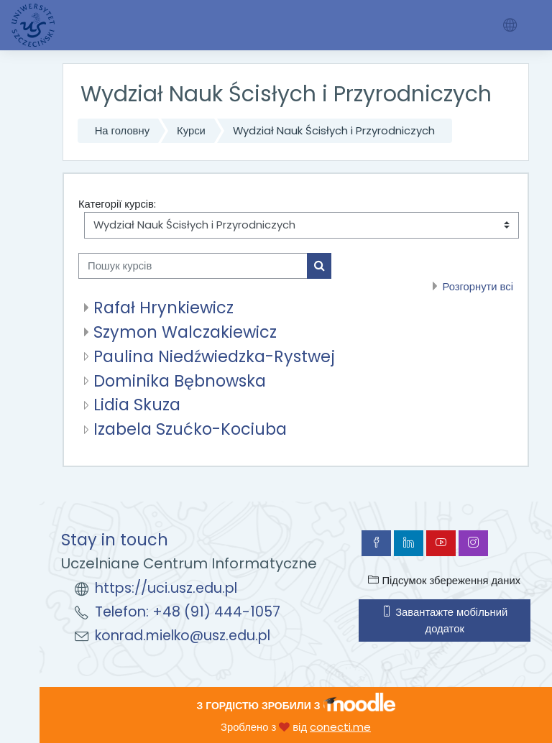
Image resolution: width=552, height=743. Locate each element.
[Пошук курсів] (193, 266)
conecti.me (340, 726)
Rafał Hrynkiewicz (163, 307)
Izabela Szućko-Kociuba (190, 428)
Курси (191, 130)
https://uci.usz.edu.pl (166, 588)
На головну (122, 130)
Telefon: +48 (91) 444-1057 (187, 612)
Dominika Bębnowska (179, 380)
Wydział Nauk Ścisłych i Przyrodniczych (334, 130)
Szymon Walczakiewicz (185, 331)
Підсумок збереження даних (444, 580)
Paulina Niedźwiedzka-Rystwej (214, 356)
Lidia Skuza (136, 404)
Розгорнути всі (477, 286)
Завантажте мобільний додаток (444, 619)
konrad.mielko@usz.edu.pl (182, 635)
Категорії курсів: (117, 203)
